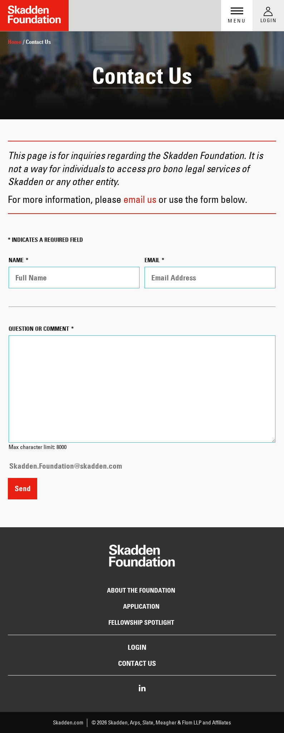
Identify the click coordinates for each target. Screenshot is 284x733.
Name (17, 260)
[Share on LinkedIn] (142, 689)
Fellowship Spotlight (141, 623)
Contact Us (137, 663)
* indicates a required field (45, 239)
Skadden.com (68, 722)
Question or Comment (39, 328)
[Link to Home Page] (34, 15)
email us (139, 199)
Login (137, 647)
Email (153, 260)
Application (141, 606)
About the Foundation (141, 590)
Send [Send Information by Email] (23, 488)
